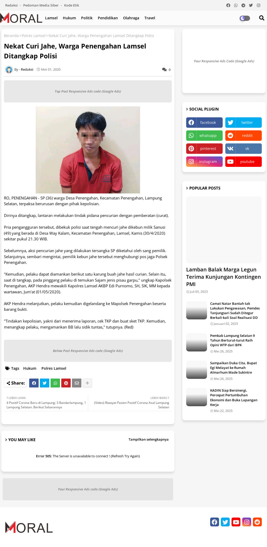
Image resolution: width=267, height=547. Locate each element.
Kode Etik (71, 5)
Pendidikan (108, 17)
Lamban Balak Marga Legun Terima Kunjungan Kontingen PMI (223, 277)
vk (247, 148)
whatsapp (208, 135)
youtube (247, 161)
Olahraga (131, 17)
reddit (247, 135)
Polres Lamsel (34, 35)
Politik (87, 17)
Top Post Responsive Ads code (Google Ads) (88, 91)
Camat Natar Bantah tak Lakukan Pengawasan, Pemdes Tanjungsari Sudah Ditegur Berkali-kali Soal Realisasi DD (235, 310)
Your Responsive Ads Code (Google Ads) (224, 61)
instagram (208, 161)
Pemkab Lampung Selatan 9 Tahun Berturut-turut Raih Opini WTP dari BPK (232, 340)
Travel (149, 17)
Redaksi (12, 5)
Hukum (69, 17)
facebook (208, 122)
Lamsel (51, 17)
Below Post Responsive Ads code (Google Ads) (88, 350)
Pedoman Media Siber (41, 5)
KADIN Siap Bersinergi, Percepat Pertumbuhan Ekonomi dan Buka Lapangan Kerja (233, 397)
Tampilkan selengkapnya (149, 439)
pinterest (208, 148)
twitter (247, 122)
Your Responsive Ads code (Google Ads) (88, 489)
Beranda (11, 35)
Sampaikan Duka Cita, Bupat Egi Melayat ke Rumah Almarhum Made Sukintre (233, 368)
